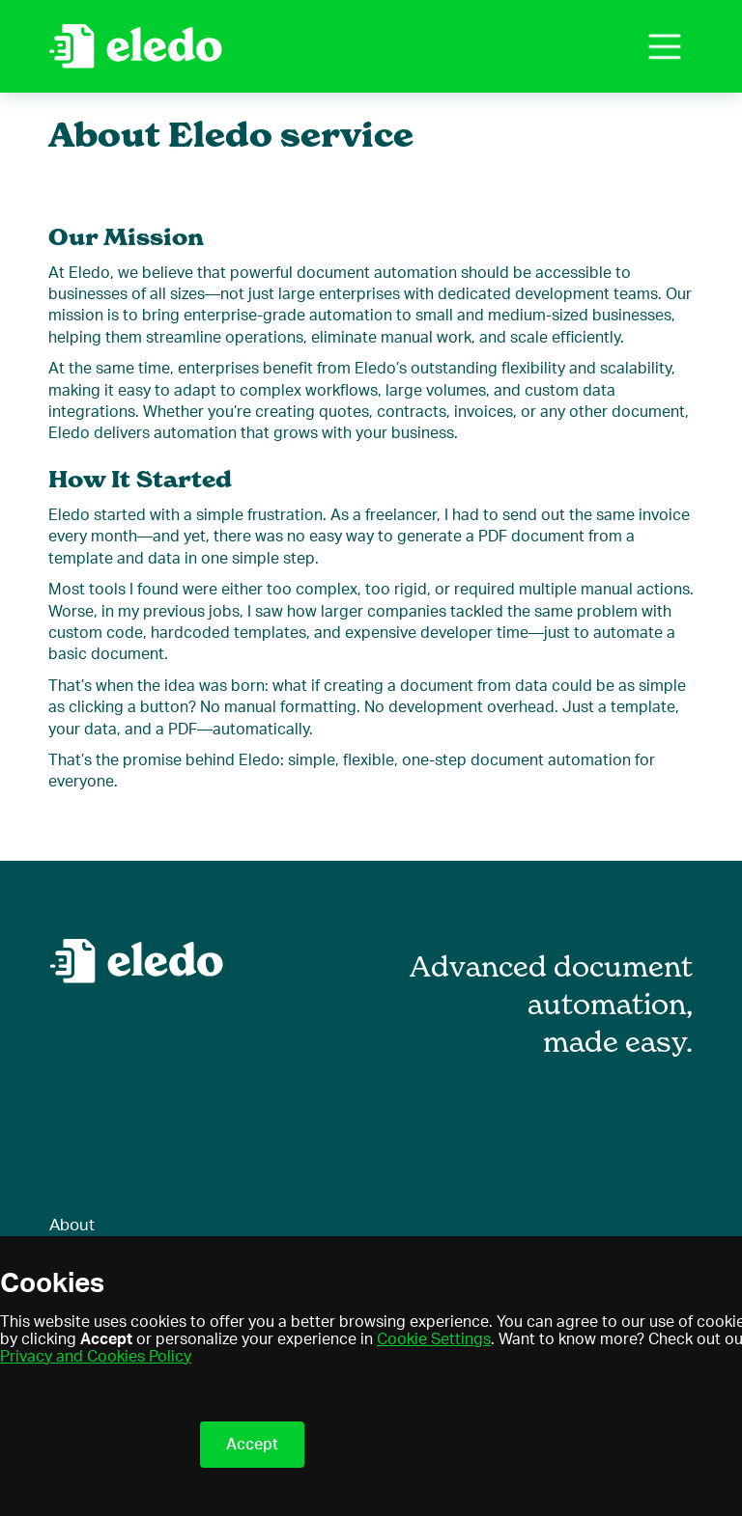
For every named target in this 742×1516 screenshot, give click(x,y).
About (72, 1225)
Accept (252, 1444)
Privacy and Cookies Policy (95, 1356)
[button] (665, 46)
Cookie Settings (434, 1339)
